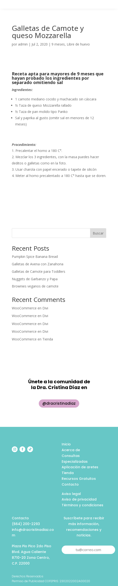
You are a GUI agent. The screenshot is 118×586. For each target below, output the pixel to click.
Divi (45, 308)
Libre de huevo (78, 44)
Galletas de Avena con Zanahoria (37, 264)
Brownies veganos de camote (35, 286)
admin (23, 44)
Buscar (98, 233)
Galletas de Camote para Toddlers (38, 271)
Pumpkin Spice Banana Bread (35, 256)
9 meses (58, 44)
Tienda (47, 339)
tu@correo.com (88, 549)
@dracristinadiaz (59, 403)
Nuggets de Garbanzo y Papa (35, 279)
